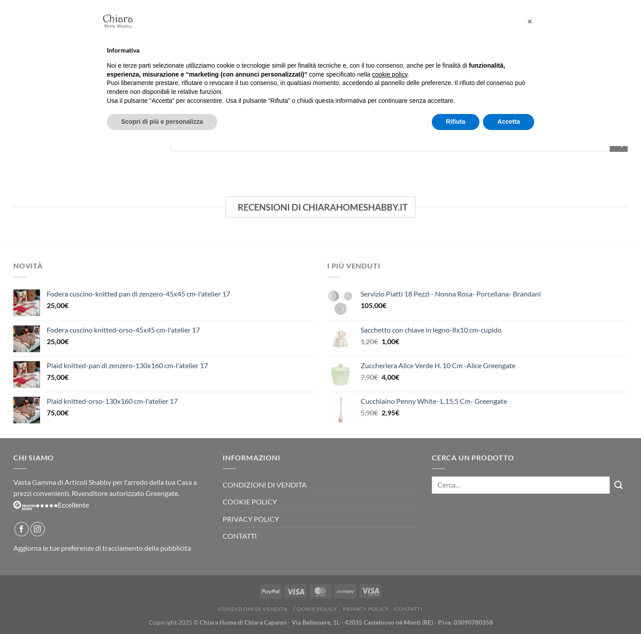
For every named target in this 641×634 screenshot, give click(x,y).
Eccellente (51, 504)
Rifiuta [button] (456, 121)
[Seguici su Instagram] (37, 529)
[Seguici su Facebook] (21, 529)
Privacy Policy (251, 519)
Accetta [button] (508, 121)
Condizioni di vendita (265, 484)
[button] (530, 21)
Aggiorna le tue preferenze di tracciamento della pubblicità (102, 548)
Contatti (240, 536)
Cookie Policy (250, 501)
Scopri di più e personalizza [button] (162, 121)
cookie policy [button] (389, 74)
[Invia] (619, 485)
